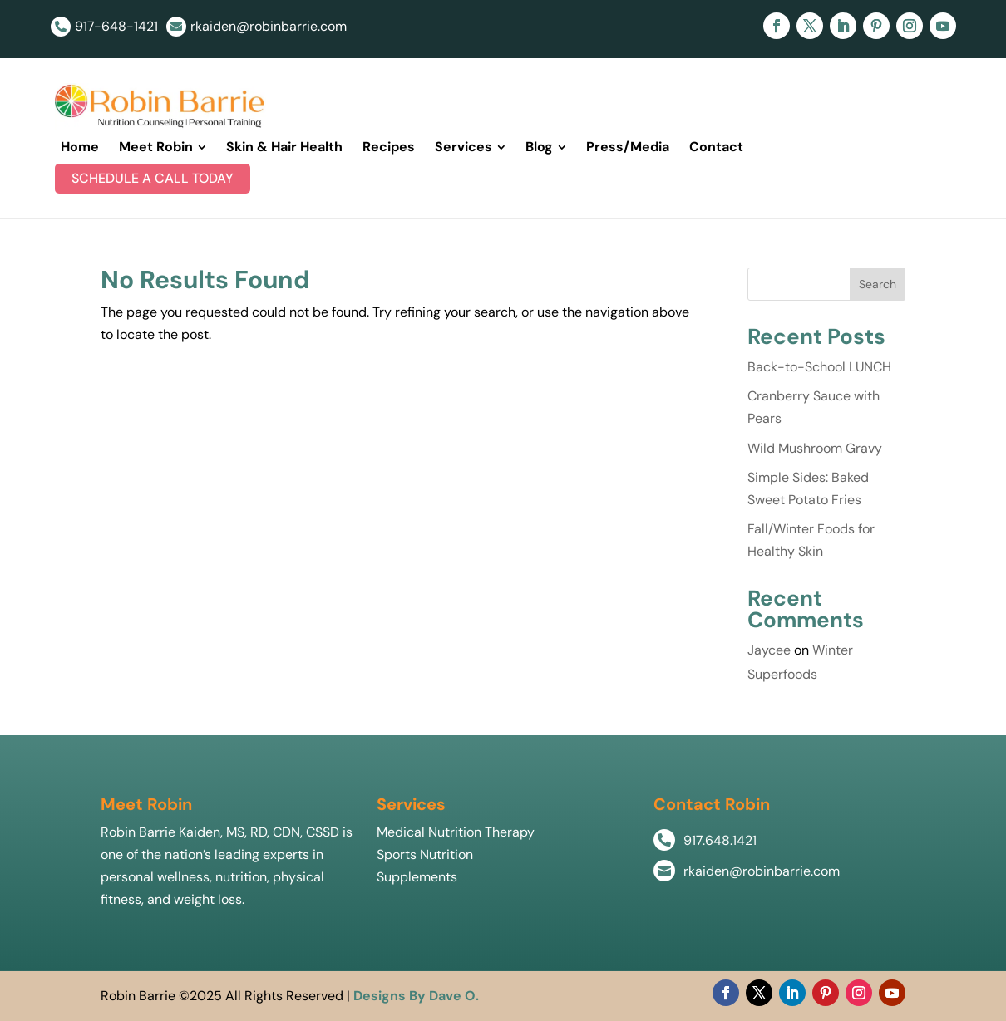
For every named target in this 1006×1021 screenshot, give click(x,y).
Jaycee (769, 650)
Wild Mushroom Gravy (814, 448)
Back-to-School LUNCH (819, 367)
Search (877, 284)
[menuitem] (80, 147)
